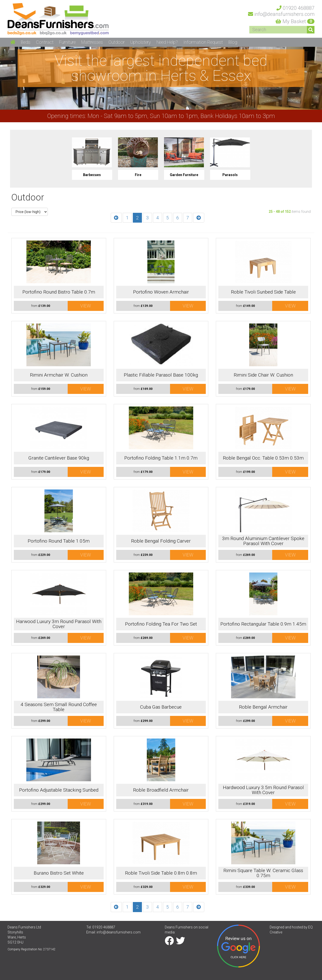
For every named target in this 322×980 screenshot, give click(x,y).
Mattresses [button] (92, 42)
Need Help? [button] (167, 42)
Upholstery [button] (140, 42)
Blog (232, 42)
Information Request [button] (203, 42)
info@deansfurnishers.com (119, 932)
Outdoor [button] (116, 42)
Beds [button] (25, 42)
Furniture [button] (67, 42)
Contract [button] (45, 42)
